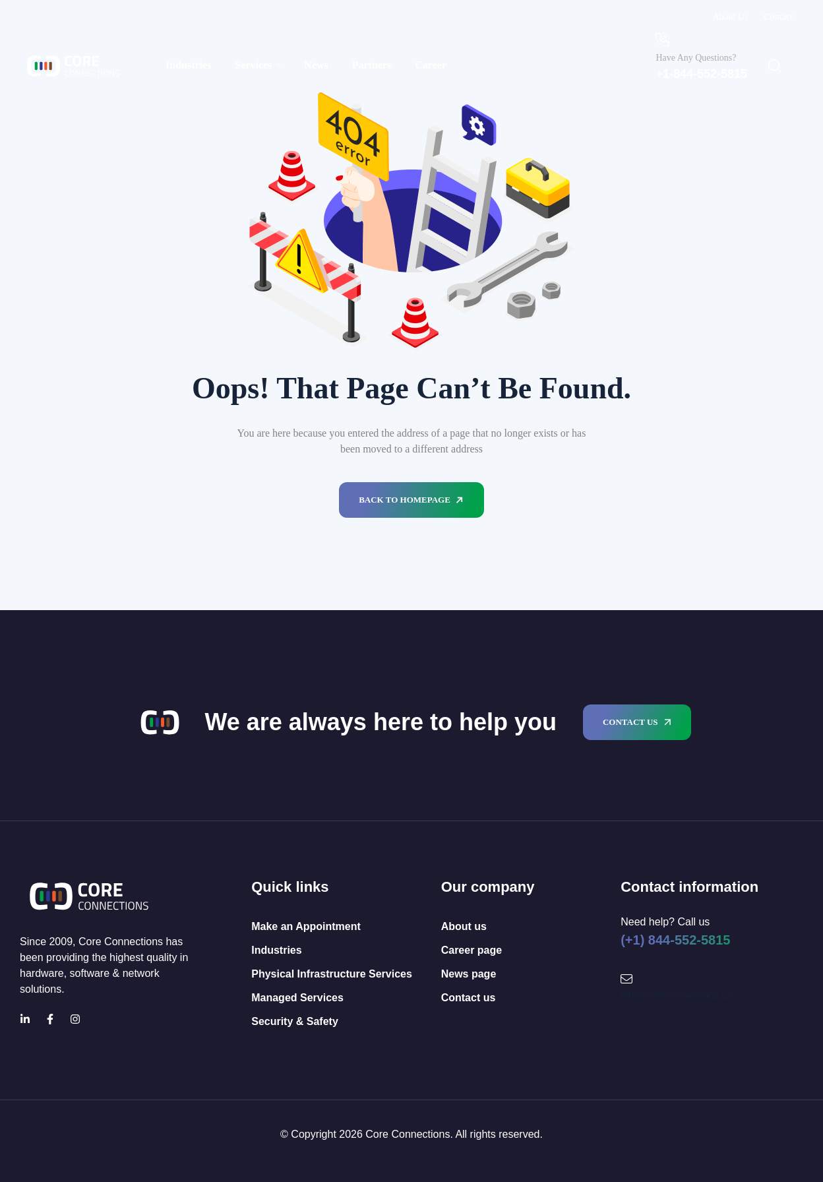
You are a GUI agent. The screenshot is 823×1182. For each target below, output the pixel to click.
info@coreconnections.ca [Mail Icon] (676, 995)
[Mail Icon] (626, 979)
